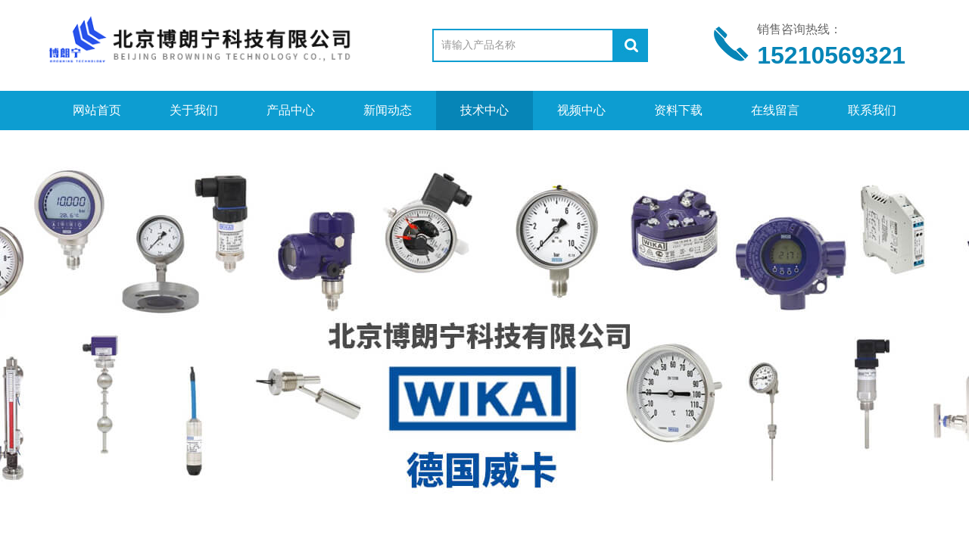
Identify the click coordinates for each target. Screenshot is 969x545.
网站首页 (97, 110)
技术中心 (484, 110)
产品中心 (290, 110)
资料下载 (678, 110)
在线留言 (775, 110)
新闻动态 (387, 110)
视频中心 (581, 110)
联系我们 (872, 110)
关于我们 (194, 110)
